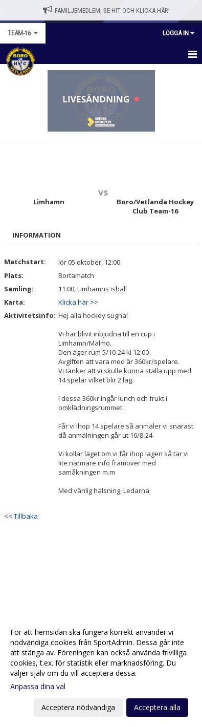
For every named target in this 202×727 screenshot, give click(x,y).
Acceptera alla (157, 707)
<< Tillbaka (21, 516)
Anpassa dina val (37, 686)
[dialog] (101, 669)
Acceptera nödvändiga (78, 707)
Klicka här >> (78, 302)
